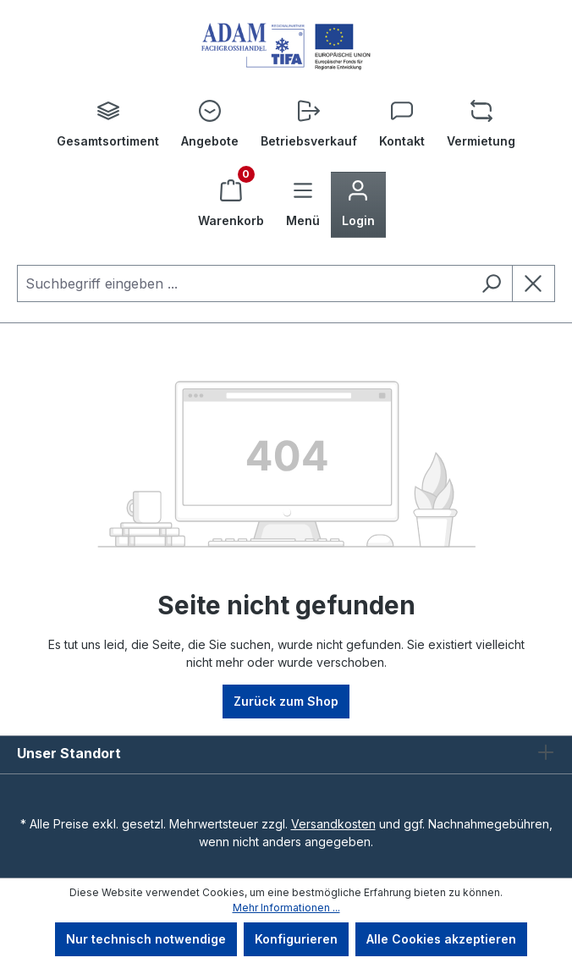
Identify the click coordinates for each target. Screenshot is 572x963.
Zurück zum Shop (286, 701)
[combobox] (243, 283)
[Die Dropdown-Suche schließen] (533, 283)
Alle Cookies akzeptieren (441, 939)
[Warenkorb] (231, 205)
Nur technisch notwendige (146, 939)
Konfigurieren (296, 939)
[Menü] (303, 205)
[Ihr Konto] (358, 205)
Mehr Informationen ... (286, 907)
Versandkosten (333, 824)
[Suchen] (491, 283)
